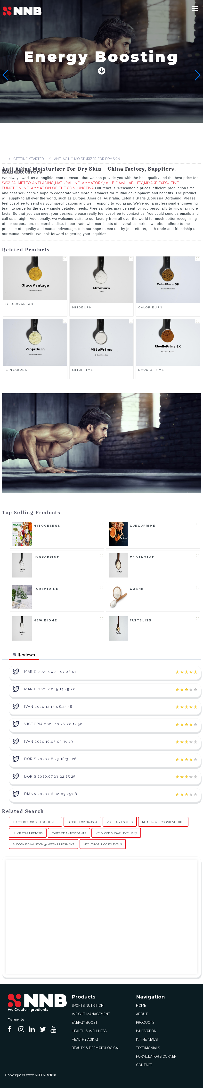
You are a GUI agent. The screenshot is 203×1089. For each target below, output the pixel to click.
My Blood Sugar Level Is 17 (116, 834)
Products (145, 1023)
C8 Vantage (142, 557)
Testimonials (148, 1049)
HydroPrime (46, 557)
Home (141, 1006)
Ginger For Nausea (82, 823)
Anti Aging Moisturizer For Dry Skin (86, 159)
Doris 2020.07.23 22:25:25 (49, 777)
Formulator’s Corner (156, 1057)
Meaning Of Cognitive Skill (163, 823)
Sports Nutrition (88, 1006)
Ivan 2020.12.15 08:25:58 (48, 708)
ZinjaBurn (17, 369)
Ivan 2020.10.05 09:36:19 (48, 742)
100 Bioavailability (123, 183)
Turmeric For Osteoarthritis (35, 823)
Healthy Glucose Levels (103, 845)
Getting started (28, 159)
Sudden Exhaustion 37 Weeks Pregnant (43, 845)
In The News (147, 1040)
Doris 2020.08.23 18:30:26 (50, 760)
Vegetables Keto (120, 823)
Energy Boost (84, 1023)
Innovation (146, 1032)
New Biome (45, 620)
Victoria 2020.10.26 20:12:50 (53, 725)
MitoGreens (46, 526)
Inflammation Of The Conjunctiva (58, 188)
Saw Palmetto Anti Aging (28, 183)
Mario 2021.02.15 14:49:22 (49, 690)
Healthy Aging (85, 1040)
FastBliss (141, 620)
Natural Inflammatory (79, 183)
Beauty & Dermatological (96, 1049)
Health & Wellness (89, 1032)
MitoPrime (82, 369)
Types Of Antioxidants (69, 834)
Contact (144, 1066)
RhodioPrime (151, 369)
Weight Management (91, 1015)
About (142, 1015)
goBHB (137, 589)
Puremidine (45, 589)
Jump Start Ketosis (27, 834)
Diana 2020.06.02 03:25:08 (50, 795)
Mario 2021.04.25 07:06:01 (50, 673)
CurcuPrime (143, 526)
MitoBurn (82, 307)
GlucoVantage (21, 304)
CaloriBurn (150, 307)
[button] (197, 8)
